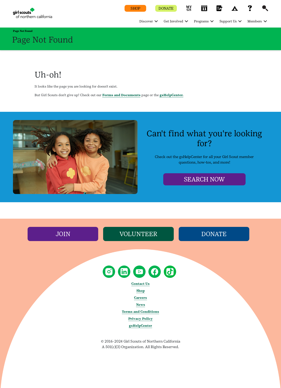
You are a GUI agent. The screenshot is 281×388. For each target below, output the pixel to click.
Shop (140, 291)
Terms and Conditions (140, 312)
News (140, 305)
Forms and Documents (121, 95)
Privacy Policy (140, 319)
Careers (140, 298)
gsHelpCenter (140, 326)
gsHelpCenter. (171, 95)
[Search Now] (204, 179)
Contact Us (140, 284)
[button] (189, 10)
